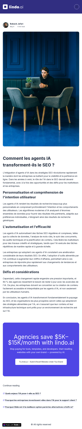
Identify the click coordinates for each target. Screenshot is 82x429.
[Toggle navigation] (76, 6)
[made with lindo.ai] (11, 425)
